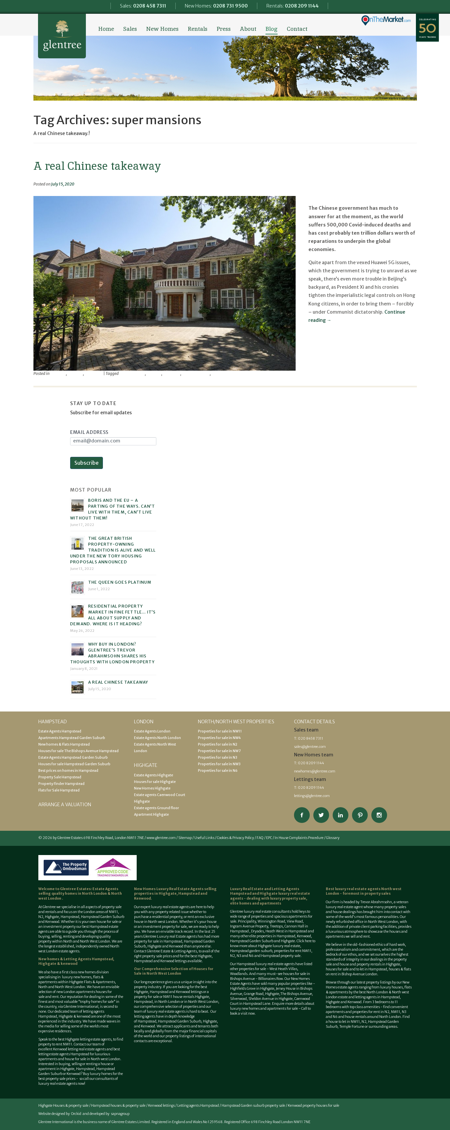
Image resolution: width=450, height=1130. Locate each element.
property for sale (174, 927)
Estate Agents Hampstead (59, 731)
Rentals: (292, 6)
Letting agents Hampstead (198, 1105)
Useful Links (204, 838)
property (75, 373)
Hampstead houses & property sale (118, 1105)
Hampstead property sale (281, 956)
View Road (295, 921)
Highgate (52, 917)
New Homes (162, 29)
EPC (269, 838)
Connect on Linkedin (340, 815)
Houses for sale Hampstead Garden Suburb (74, 764)
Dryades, (258, 931)
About (248, 29)
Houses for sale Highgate (155, 782)
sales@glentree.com (310, 747)
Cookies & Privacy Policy (235, 838)
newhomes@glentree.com (314, 771)
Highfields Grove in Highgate (252, 988)
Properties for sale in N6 (218, 771)
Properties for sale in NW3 (219, 764)
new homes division (93, 972)
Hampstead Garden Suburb (102, 917)
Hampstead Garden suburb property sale (253, 1105)
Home (106, 29)
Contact (297, 29)
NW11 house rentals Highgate (186, 997)
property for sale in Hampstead (158, 941)
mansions (171, 373)
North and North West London (86, 941)
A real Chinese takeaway (97, 166)
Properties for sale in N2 (217, 744)
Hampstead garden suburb (251, 951)
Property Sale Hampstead (59, 777)
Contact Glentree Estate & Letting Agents (165, 951)
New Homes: (216, 6)
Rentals (197, 29)
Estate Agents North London (157, 738)
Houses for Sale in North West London (173, 971)
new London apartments (75, 992)
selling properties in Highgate (175, 891)
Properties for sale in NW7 (219, 751)
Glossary (333, 838)
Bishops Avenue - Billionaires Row (256, 979)
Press (224, 29)
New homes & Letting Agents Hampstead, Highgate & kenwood (76, 961)
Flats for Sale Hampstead (59, 790)
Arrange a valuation (64, 805)
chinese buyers (132, 373)
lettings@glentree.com (312, 796)
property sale (112, 907)
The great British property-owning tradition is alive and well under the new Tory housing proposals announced (113, 550)
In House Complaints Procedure (299, 838)
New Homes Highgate (152, 788)
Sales (130, 29)
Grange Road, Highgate (261, 994)
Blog (271, 29)
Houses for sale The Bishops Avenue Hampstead (78, 751)
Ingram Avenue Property (249, 926)
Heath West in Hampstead (286, 931)
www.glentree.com (161, 838)
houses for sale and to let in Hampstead (356, 969)
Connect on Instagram (379, 815)
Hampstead (70, 917)
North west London (105, 1059)
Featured (58, 373)
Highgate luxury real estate (279, 946)
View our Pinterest (360, 815)
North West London (203, 1002)
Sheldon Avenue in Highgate (270, 999)
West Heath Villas (283, 969)
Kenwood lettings (161, 1105)
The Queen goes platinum (120, 582)
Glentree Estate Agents (62, 36)
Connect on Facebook (302, 815)
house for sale (107, 922)
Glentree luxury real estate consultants (260, 911)
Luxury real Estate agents (177, 936)
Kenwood (74, 1074)
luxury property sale (288, 898)
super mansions (196, 373)
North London (95, 893)
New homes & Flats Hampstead (64, 744)
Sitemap (185, 838)
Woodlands (238, 974)
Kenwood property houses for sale (313, 1105)
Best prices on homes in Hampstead (68, 771)
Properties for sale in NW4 (219, 738)
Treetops (276, 926)
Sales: (143, 6)
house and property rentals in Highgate (370, 964)
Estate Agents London (152, 731)
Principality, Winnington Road (261, 921)
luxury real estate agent (344, 907)
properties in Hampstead (276, 936)
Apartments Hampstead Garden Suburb (71, 738)
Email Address (89, 432)
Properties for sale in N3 (217, 757)
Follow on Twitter (321, 815)
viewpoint (94, 373)
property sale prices (157, 956)
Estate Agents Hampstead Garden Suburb (73, 757)
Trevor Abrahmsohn (229, 373)
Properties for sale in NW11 (220, 731)
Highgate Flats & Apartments (92, 982)
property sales (377, 893)
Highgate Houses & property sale (63, 1105)
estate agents (179, 907)
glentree (154, 373)
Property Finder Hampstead (61, 784)
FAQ (260, 838)
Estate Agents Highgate (153, 775)
